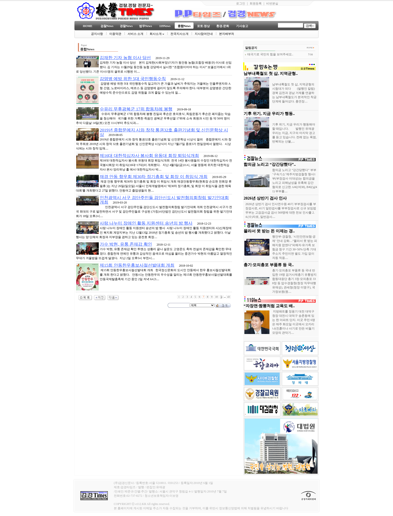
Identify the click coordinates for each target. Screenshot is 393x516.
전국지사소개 (179, 34)
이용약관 (115, 34)
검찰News (107, 26)
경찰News (126, 26)
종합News (184, 26)
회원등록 (256, 3)
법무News (145, 26)
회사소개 (157, 34)
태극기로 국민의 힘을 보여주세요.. (269, 54)
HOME (87, 26)
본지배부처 (226, 34)
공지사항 (97, 34)
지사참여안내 (204, 34)
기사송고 (242, 26)
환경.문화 (222, 26)
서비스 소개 (135, 34)
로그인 (240, 3)
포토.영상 (203, 26)
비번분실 (272, 3)
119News (164, 26)
